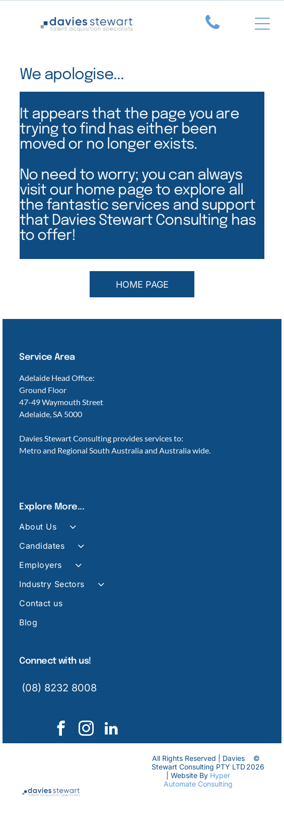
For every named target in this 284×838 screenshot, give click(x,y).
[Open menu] (262, 23)
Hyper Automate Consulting (198, 779)
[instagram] (86, 729)
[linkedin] (111, 729)
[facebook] (61, 729)
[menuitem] (142, 531)
